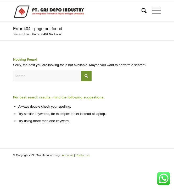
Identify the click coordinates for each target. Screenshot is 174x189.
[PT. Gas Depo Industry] (72, 10)
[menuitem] (141, 10)
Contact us (82, 155)
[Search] (141, 10)
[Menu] (154, 10)
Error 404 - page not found (37, 29)
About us (67, 155)
